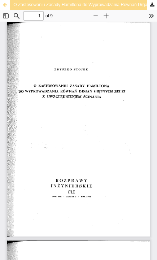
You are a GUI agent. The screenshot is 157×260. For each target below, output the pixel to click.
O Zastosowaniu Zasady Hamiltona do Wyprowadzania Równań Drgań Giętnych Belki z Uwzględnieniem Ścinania (85, 4)
